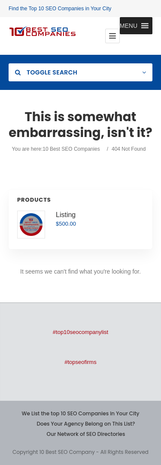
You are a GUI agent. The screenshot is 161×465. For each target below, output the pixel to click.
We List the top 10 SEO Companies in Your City (80, 413)
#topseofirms (80, 362)
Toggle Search (46, 72)
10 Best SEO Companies (71, 149)
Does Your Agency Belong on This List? (86, 423)
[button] (128, 25)
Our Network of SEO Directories (86, 434)
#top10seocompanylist (80, 332)
